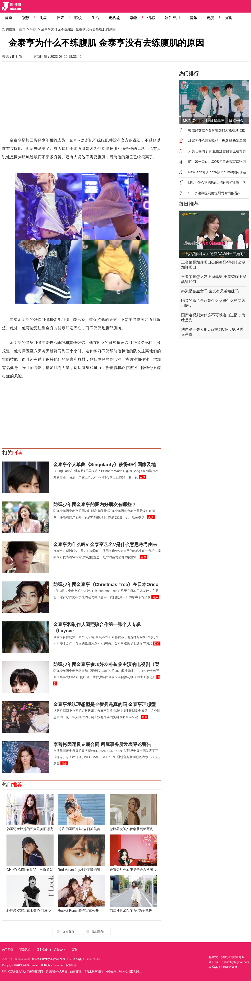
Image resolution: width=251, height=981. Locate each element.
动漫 (134, 18)
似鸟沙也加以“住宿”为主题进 (131, 910)
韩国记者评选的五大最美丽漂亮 (29, 829)
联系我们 (24, 949)
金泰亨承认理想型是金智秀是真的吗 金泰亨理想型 (104, 704)
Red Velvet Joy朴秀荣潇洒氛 (79, 870)
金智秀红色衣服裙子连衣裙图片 (133, 870)
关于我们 (7, 949)
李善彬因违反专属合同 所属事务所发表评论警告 (102, 744)
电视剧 (114, 18)
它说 (74, 949)
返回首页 (68, 931)
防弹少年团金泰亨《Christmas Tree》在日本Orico (105, 584)
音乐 (193, 18)
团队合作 (42, 949)
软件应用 (172, 18)
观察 (26, 18)
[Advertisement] (70, 101)
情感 (151, 18)
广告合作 (59, 949)
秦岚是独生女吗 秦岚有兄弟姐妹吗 (210, 291)
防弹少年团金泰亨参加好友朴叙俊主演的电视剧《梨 (106, 664)
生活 (95, 18)
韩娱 (78, 18)
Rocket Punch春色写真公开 (78, 910)
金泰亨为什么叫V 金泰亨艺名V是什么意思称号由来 (105, 544)
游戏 (228, 18)
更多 (142, 477)
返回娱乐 (98, 931)
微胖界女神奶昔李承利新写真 (131, 829)
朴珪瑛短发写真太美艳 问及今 (28, 910)
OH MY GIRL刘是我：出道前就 (29, 870)
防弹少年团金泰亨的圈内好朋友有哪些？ (94, 504)
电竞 (211, 18)
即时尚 (17, 56)
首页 (8, 18)
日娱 (60, 18)
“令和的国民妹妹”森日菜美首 (79, 829)
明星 (43, 18)
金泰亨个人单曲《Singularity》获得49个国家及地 (104, 464)
